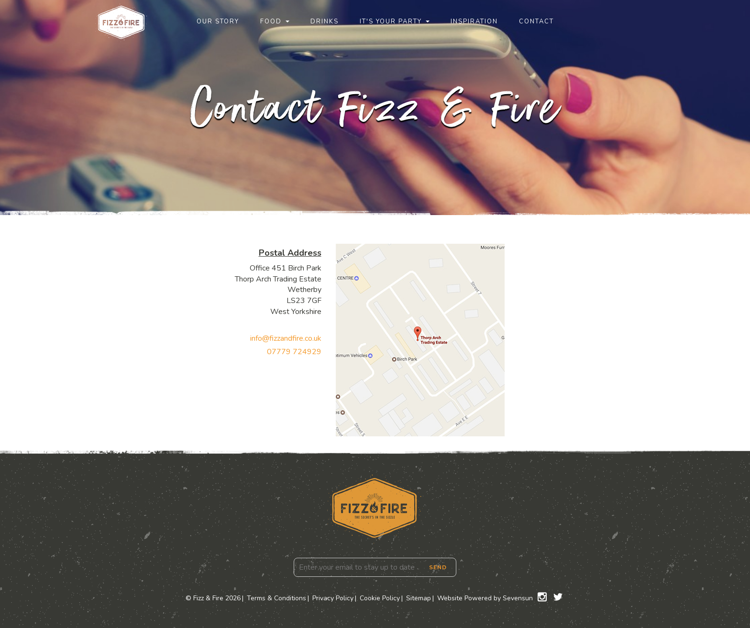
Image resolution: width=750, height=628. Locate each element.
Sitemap (418, 598)
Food (271, 21)
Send (438, 567)
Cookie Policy (380, 598)
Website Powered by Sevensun (485, 598)
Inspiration (474, 21)
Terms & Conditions (276, 598)
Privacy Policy (332, 598)
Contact (536, 21)
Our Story (218, 21)
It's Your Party (391, 21)
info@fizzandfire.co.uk (285, 338)
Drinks (324, 21)
